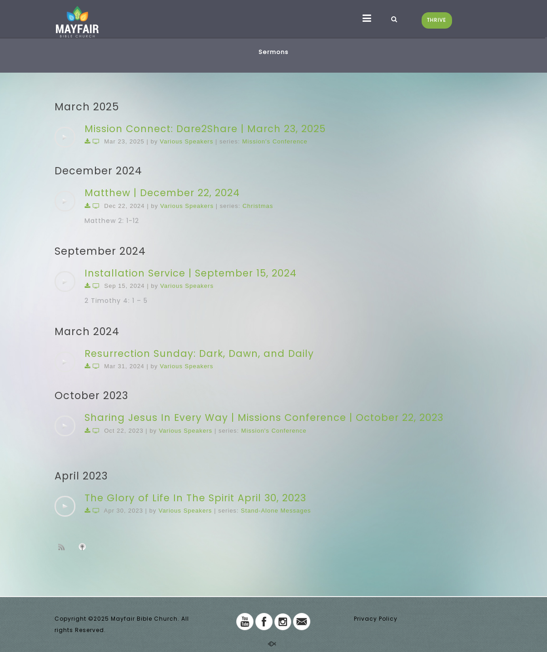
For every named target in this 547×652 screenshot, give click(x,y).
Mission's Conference (275, 141)
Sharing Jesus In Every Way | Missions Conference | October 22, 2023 (264, 417)
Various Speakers (187, 141)
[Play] (65, 137)
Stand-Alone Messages (276, 510)
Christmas (258, 206)
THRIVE (436, 20)
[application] (65, 137)
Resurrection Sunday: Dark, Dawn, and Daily (199, 353)
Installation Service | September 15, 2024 (191, 273)
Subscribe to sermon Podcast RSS (63, 546)
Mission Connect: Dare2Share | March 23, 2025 (205, 128)
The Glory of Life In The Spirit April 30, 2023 (195, 497)
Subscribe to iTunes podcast (84, 546)
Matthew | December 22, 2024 (162, 192)
